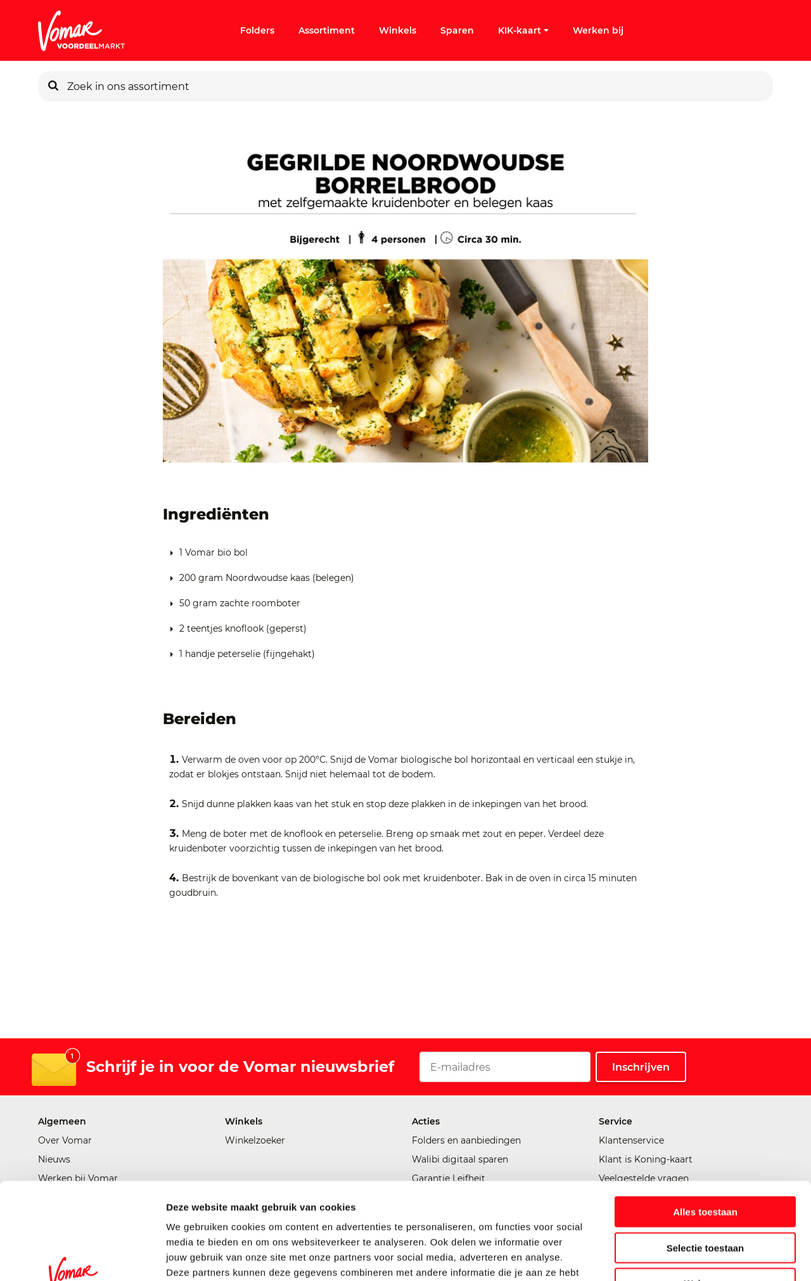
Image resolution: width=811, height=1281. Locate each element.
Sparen (457, 30)
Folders (257, 30)
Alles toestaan (705, 1128)
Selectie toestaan (705, 1164)
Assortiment (326, 30)
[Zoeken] (53, 86)
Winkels (397, 30)
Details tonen (685, 1256)
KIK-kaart (523, 30)
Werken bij (598, 30)
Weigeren (705, 1200)
